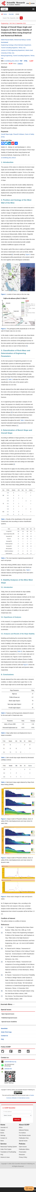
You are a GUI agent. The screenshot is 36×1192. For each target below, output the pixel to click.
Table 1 (10, 379)
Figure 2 (28, 254)
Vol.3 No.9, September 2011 (18, 23)
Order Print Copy (6, 1032)
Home (5, 14)
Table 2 (22, 420)
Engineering (4, 23)
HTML (25, 61)
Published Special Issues (9, 1018)
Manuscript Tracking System (8, 1146)
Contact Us (4, 1035)
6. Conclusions (7, 674)
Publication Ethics (24, 1149)
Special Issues (23, 1140)
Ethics (21, 1127)
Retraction (22, 1154)
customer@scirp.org (10, 1061)
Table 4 (3, 782)
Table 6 (19, 651)
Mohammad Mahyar (20, 39)
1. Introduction (7, 162)
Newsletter (4, 1028)
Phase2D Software (18, 134)
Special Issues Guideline (9, 1021)
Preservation (22, 1152)
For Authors (22, 1132)
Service (3, 1144)
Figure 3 (3, 819)
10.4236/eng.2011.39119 (11, 61)
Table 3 (3, 757)
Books (2, 1132)
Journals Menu (7, 1004)
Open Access (23, 1146)
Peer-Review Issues (25, 1135)
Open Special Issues (7, 1014)
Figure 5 (25, 664)
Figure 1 (3, 294)
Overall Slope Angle (7, 134)
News (2, 1140)
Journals (11, 14)
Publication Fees (24, 1138)
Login (4, 9)
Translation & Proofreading (8, 1152)
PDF (21, 61)
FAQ (2, 1039)
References (5, 924)
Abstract (4, 67)
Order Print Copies (5, 1149)
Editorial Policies (24, 1130)
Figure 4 (3, 858)
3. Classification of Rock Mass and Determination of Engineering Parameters (15, 353)
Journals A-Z (4, 1127)
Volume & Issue (5, 1157)
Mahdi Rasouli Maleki (7, 39)
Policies (22, 1144)
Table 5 (28, 570)
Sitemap (2, 1135)
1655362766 (8, 1068)
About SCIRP (24, 1125)
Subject (2, 1130)
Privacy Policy (23, 1157)
